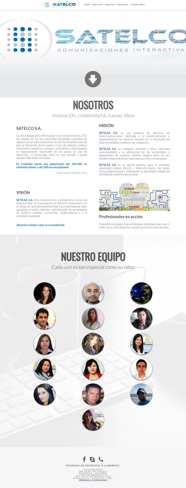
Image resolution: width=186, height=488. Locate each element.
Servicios (109, 4)
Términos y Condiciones (93, 480)
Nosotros (97, 4)
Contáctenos (138, 4)
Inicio (87, 4)
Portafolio (122, 4)
